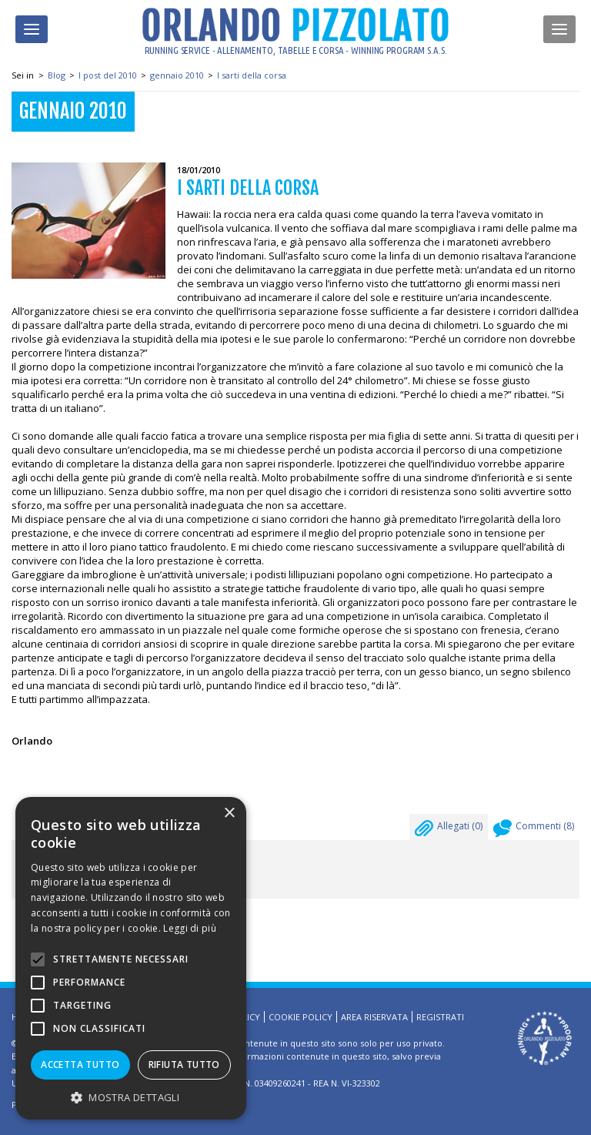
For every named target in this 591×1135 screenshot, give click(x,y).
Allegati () (448, 830)
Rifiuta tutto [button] (184, 1064)
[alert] (130, 958)
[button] (131, 1097)
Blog (56, 75)
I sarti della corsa (251, 75)
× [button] (229, 813)
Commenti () (533, 830)
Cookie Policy (300, 1017)
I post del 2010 (107, 75)
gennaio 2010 (177, 75)
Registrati (440, 1017)
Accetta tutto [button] (80, 1064)
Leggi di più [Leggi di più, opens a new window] (189, 928)
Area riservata (374, 1017)
